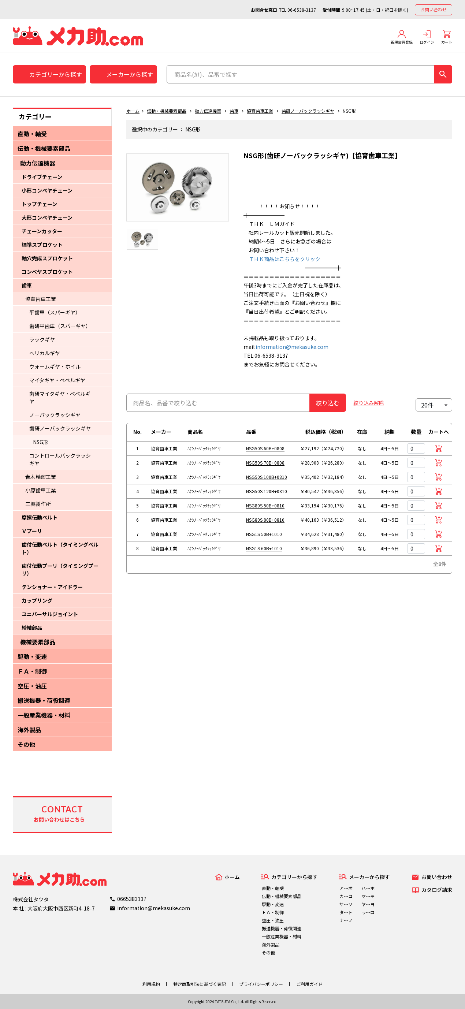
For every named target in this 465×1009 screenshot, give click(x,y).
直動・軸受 (32, 133)
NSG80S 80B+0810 (265, 520)
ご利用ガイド (309, 984)
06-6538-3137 (301, 10)
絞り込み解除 (368, 402)
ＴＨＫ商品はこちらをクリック (281, 259)
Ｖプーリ (32, 531)
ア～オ (346, 888)
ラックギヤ (42, 339)
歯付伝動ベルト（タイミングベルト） (60, 548)
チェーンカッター (42, 231)
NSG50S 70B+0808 (265, 462)
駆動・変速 (32, 656)
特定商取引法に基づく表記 (199, 984)
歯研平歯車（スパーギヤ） (60, 325)
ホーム (133, 111)
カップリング (37, 600)
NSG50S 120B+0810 (266, 491)
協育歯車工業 (40, 298)
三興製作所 (38, 503)
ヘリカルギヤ (44, 353)
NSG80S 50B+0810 (265, 505)
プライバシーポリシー (261, 984)
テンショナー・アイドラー (52, 587)
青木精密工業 (40, 476)
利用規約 (151, 984)
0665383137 (131, 898)
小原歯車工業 (40, 490)
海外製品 (29, 729)
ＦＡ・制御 (32, 671)
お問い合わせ (433, 9)
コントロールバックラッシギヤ (60, 459)
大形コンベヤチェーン (47, 217)
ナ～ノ (346, 920)
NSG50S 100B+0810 (266, 477)
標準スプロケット (42, 244)
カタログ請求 (436, 889)
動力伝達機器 (37, 163)
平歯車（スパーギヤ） (55, 312)
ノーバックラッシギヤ (55, 414)
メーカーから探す (129, 74)
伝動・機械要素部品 (44, 148)
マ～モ (368, 896)
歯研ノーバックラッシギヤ (60, 428)
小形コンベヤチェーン (47, 190)
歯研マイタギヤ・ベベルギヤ (59, 397)
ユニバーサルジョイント (50, 614)
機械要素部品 (37, 641)
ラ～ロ (368, 912)
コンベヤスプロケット (47, 271)
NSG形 (40, 442)
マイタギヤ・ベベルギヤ (57, 380)
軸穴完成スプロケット (47, 258)
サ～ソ (346, 904)
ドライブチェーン (42, 176)
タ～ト (346, 912)
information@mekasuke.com (292, 346)
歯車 (27, 285)
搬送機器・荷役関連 (44, 700)
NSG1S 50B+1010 (264, 534)
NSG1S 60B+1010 (264, 548)
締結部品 (32, 627)
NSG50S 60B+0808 (265, 448)
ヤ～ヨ (368, 904)
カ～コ (346, 896)
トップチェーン (39, 204)
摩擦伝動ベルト (39, 517)
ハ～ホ (368, 888)
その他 (26, 744)
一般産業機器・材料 (44, 715)
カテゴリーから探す (55, 74)
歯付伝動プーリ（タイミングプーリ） (60, 569)
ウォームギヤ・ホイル (55, 366)
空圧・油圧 (32, 685)
